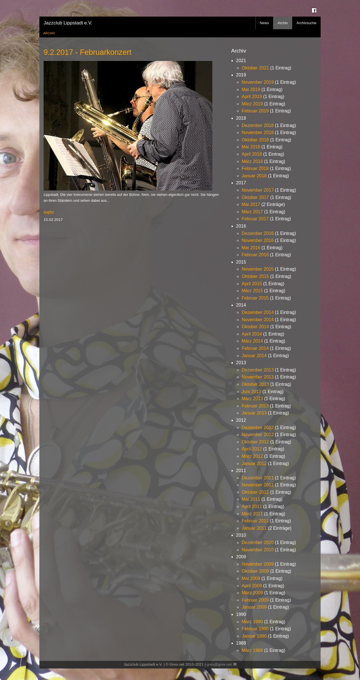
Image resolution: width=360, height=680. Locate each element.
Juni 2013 (251, 391)
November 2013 (258, 377)
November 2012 (258, 434)
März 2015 (252, 290)
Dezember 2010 (258, 542)
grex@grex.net (219, 664)
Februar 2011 (255, 520)
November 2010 (258, 549)
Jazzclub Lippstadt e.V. (68, 23)
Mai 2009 (251, 578)
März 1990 (252, 621)
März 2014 (252, 341)
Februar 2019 (255, 110)
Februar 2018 (255, 168)
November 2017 (258, 190)
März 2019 (252, 103)
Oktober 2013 (255, 384)
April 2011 (252, 506)
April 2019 (252, 96)
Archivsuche (306, 23)
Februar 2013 (255, 406)
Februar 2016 (255, 254)
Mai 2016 (251, 247)
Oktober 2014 (255, 326)
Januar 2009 (254, 607)
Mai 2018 (251, 146)
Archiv (283, 23)
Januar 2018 (254, 175)
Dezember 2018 (258, 125)
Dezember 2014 (258, 312)
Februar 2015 (255, 298)
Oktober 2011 (255, 492)
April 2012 (252, 448)
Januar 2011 (254, 528)
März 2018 (252, 161)
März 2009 (252, 592)
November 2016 (258, 240)
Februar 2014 (255, 348)
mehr (49, 212)
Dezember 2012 (258, 427)
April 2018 (252, 154)
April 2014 (252, 334)
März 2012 (252, 456)
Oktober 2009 (255, 571)
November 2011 (258, 484)
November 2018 (258, 132)
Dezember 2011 (258, 477)
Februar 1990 (255, 628)
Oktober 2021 (255, 67)
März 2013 (252, 398)
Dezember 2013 (258, 370)
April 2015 (252, 283)
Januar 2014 (254, 355)
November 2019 (258, 82)
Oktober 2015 (255, 276)
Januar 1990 (254, 636)
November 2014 (258, 319)
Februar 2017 (255, 218)
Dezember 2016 (258, 233)
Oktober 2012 (255, 441)
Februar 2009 (255, 600)
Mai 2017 (251, 204)
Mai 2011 (251, 499)
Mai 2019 (251, 89)
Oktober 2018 (255, 139)
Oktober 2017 (255, 197)
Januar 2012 (254, 463)
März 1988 (252, 650)
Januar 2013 (254, 413)
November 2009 (258, 564)
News (264, 23)
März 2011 (252, 513)
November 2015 (258, 269)
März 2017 (252, 211)
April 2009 (252, 585)
